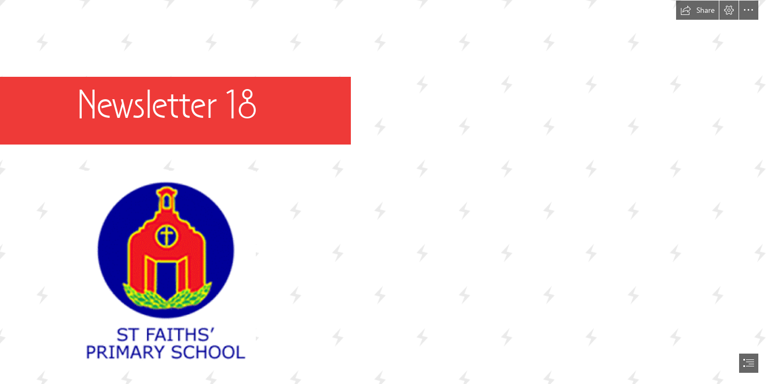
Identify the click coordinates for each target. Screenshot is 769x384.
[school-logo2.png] (165, 269)
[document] (384, 192)
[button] (697, 10)
